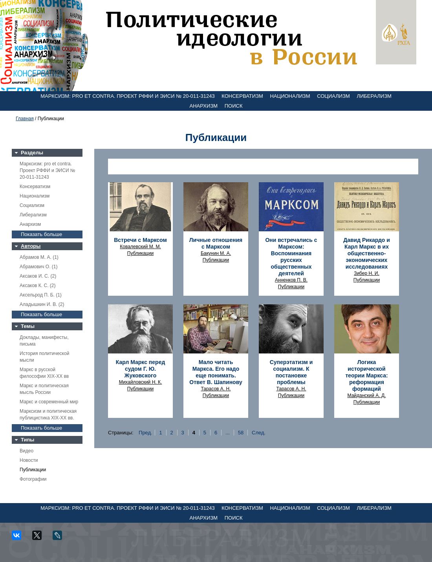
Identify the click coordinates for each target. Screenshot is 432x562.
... (227, 433)
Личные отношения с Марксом (215, 243)
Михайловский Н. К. (140, 382)
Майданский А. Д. (367, 395)
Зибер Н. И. (366, 273)
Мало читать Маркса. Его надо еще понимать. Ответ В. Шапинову (215, 372)
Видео (26, 451)
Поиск (234, 106)
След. (258, 433)
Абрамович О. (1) (38, 266)
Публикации (33, 469)
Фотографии (33, 479)
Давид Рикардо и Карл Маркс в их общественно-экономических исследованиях (366, 253)
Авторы (30, 246)
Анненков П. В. (291, 280)
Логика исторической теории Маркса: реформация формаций (366, 375)
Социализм (333, 96)
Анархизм (204, 106)
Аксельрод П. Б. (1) (41, 295)
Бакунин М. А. (216, 253)
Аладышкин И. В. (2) (42, 304)
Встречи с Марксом (140, 240)
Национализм (290, 96)
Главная (25, 118)
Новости (29, 460)
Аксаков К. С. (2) (38, 285)
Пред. (145, 433)
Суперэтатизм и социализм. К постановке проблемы (291, 372)
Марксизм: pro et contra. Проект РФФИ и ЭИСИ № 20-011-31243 (127, 96)
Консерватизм (242, 96)
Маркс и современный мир (49, 402)
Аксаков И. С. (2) (38, 276)
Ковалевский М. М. (140, 246)
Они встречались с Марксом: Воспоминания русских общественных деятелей (291, 256)
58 (240, 433)
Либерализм (374, 96)
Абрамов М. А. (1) (39, 257)
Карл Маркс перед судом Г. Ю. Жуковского (140, 369)
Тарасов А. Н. (216, 389)
